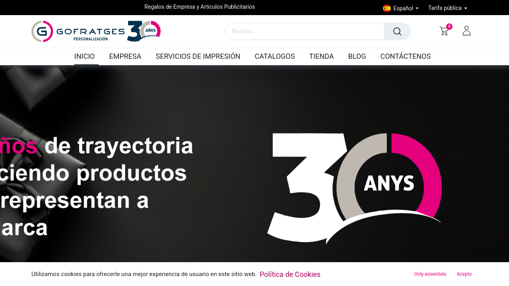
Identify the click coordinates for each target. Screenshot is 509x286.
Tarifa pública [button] (445, 8)
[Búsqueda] (397, 31)
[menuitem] (86, 57)
